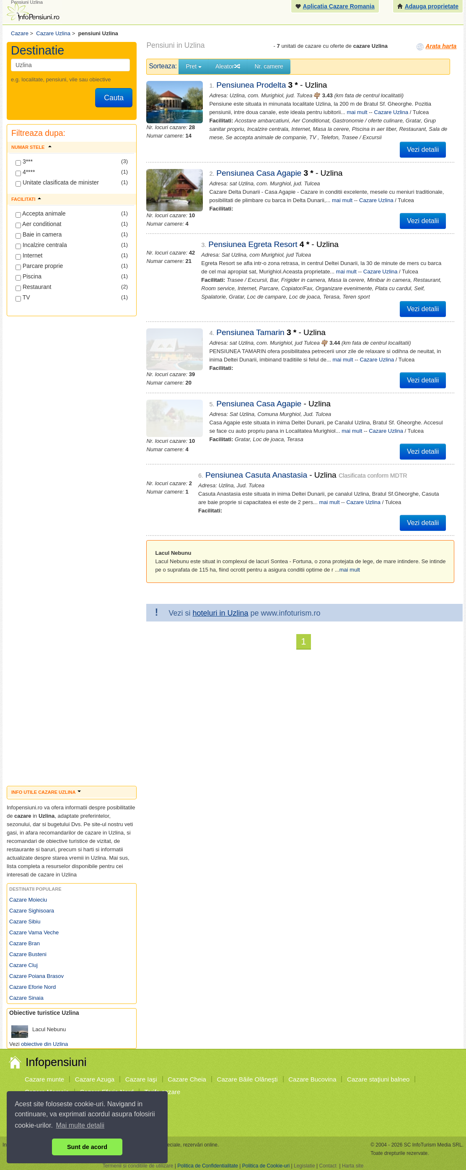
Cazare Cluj (23, 965)
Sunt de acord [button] (87, 1147)
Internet (29, 256)
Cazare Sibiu (24, 921)
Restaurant (33, 287)
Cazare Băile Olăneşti (247, 1079)
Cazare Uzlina (391, 112)
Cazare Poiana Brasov (36, 976)
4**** (25, 172)
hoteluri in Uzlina (220, 613)
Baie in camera (39, 235)
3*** (24, 162)
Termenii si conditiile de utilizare (138, 1166)
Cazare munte (44, 1079)
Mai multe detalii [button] (80, 1125)
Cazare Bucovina (312, 1079)
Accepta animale (41, 214)
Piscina (28, 277)
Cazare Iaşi (141, 1079)
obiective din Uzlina (44, 1044)
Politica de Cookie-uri (266, 1166)
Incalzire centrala (41, 245)
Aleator (228, 66)
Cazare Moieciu (28, 900)
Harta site (352, 1166)
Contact (327, 1166)
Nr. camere (268, 66)
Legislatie (304, 1166)
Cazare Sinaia (26, 998)
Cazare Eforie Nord (32, 987)
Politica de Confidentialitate (207, 1166)
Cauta (114, 98)
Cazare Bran (24, 943)
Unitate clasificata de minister (57, 183)
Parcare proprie (39, 266)
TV (23, 298)
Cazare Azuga (94, 1079)
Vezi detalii (423, 149)
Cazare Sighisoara (31, 910)
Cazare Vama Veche (34, 932)
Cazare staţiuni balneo (378, 1079)
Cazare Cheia (187, 1079)
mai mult (357, 112)
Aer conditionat (39, 224)
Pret (194, 66)
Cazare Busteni (28, 954)
